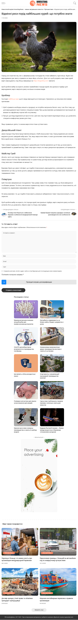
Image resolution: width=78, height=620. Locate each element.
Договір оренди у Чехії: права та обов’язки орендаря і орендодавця (17, 599)
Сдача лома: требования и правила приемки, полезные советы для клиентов (51, 403)
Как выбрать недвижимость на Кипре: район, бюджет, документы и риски (51, 322)
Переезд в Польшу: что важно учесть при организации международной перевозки (17, 559)
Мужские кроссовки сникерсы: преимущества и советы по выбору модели (25, 430)
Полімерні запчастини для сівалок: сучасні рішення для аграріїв (25, 402)
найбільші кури (13, 99)
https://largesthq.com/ (41, 81)
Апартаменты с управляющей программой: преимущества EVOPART (49, 376)
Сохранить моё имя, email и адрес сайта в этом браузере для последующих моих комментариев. (33, 271)
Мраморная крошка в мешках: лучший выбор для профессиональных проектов (23, 322)
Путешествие (9, 553)
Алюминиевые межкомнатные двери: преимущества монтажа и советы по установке (50, 349)
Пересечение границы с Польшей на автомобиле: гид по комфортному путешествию (58, 559)
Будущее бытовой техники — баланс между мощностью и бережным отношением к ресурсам (52, 430)
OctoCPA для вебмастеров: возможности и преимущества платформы (24, 349)
